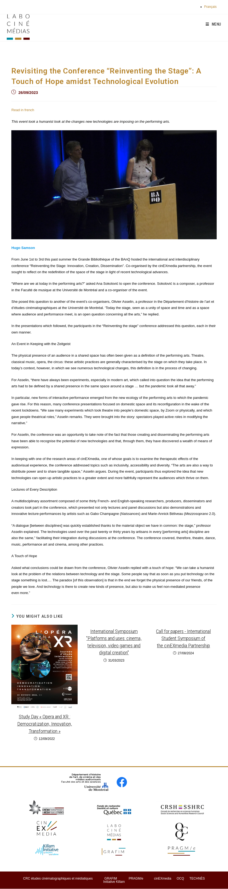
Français (210, 7)
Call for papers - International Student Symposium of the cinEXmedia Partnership (183, 638)
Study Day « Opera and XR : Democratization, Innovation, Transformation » (44, 724)
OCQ (180, 878)
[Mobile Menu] (213, 24)
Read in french (22, 110)
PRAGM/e (136, 878)
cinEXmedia (162, 878)
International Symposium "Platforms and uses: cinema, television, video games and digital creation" (113, 642)
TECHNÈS (197, 878)
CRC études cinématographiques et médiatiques (58, 878)
